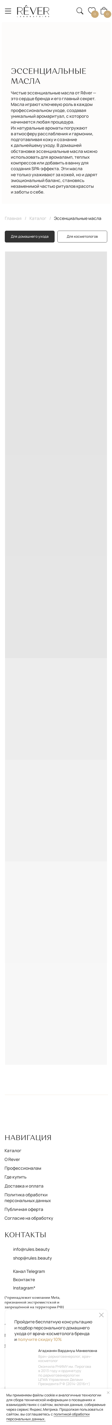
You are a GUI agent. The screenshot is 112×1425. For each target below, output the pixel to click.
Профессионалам (23, 1168)
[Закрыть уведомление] (108, 1392)
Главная (13, 218)
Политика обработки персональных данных (28, 1197)
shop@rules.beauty (32, 1258)
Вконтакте (24, 1279)
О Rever (12, 1159)
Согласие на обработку (29, 1218)
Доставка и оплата (24, 1186)
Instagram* (24, 1288)
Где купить (15, 1177)
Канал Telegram (29, 1271)
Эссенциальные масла (77, 218)
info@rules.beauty (31, 1249)
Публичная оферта (24, 1209)
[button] (66, 7)
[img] (33, 11)
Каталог (37, 218)
